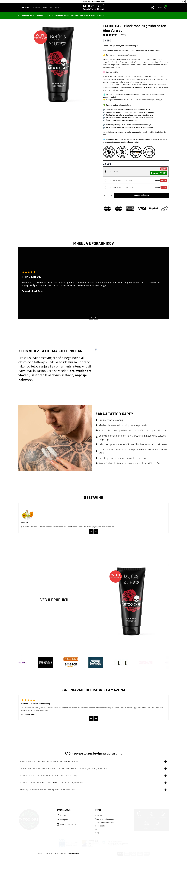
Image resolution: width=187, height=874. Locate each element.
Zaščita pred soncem (53, 15)
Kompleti (39, 15)
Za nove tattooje (71, 15)
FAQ (51, 7)
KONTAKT (58, 7)
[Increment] (111, 195)
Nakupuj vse (23, 15)
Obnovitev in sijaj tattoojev (92, 15)
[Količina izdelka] (108, 195)
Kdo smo (37, 7)
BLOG (45, 7)
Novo (32, 15)
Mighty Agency (74, 854)
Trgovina (25, 7)
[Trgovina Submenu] (30, 7)
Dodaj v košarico (141, 195)
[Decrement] (105, 195)
